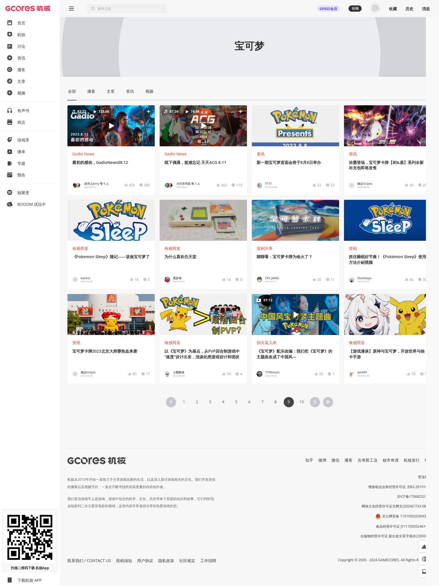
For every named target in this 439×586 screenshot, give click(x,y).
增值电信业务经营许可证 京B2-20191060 (399, 486)
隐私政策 (166, 560)
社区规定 (187, 560)
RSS (428, 460)
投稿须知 (124, 560)
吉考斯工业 (368, 460)
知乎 (309, 460)
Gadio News (83, 154)
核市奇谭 (391, 460)
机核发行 (412, 460)
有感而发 (80, 248)
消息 (426, 8)
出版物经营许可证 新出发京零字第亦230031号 (395, 536)
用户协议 (145, 560)
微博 (322, 460)
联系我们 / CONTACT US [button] (89, 560)
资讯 (261, 154)
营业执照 (425, 476)
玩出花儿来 (267, 342)
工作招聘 (208, 560)
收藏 (393, 8)
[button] (111, 126)
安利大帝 (265, 248)
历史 (409, 8)
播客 (349, 460)
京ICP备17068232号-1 (414, 496)
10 (301, 401)
